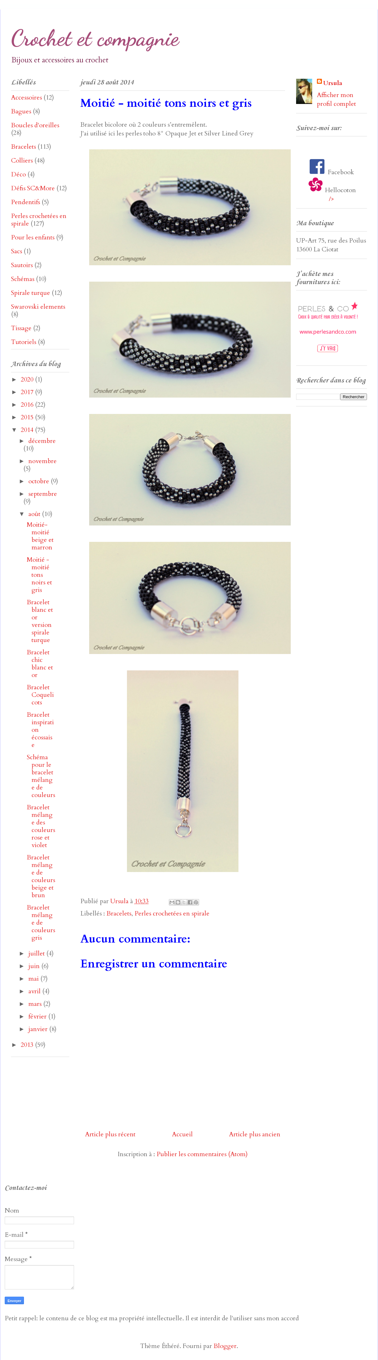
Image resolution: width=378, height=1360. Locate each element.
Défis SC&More (33, 188)
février (38, 1016)
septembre (42, 494)
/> (331, 199)
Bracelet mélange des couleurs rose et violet (41, 826)
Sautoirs (22, 265)
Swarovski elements (38, 306)
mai (34, 978)
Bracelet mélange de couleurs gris (41, 922)
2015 (28, 417)
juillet (37, 953)
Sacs (16, 251)
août (35, 514)
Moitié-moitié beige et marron (40, 536)
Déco (18, 174)
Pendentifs (25, 202)
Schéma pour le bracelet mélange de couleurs (41, 776)
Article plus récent (110, 1134)
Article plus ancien (254, 1134)
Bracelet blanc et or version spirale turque (40, 621)
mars (35, 1004)
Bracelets (118, 913)
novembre (42, 461)
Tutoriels (23, 342)
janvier (38, 1029)
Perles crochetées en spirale (172, 913)
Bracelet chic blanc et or (40, 663)
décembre (42, 441)
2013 (28, 1045)
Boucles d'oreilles (35, 125)
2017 (28, 392)
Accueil (182, 1134)
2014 (28, 430)
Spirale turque (30, 293)
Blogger (225, 1346)
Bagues (21, 111)
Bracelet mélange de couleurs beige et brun (41, 876)
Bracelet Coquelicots (40, 695)
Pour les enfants (32, 237)
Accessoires (26, 97)
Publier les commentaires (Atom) (202, 1154)
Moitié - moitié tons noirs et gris (39, 574)
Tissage (21, 328)
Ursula (332, 83)
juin (34, 966)
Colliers (22, 160)
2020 (28, 379)
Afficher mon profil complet (336, 99)
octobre (39, 481)
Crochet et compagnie (95, 38)
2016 (28, 404)
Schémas (22, 279)
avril (35, 991)
